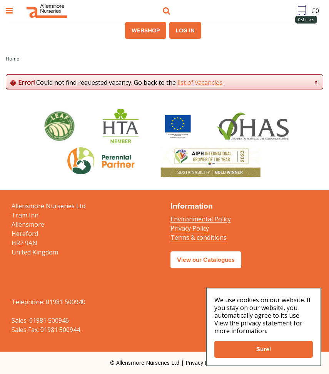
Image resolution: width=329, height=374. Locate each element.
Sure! (263, 349)
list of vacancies (199, 82)
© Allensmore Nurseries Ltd (144, 362)
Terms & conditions (198, 237)
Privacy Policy (189, 228)
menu (10, 10)
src (167, 10)
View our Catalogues (206, 259)
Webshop (146, 30)
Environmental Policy (200, 219)
